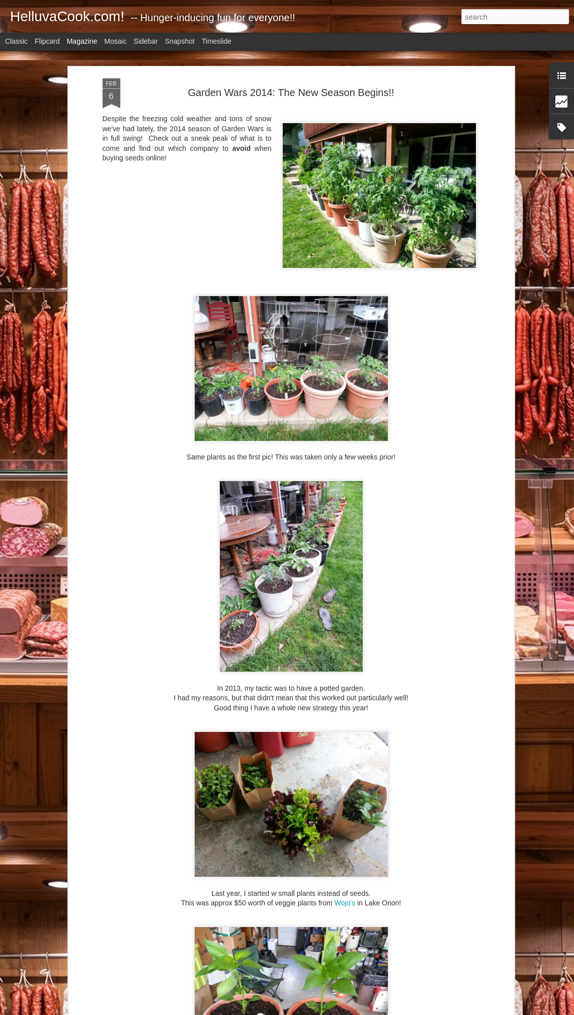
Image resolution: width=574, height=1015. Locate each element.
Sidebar (146, 41)
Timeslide (216, 41)
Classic (16, 41)
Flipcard (47, 41)
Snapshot (180, 41)
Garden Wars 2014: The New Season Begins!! (291, 92)
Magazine (82, 41)
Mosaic (115, 41)
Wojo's (345, 903)
